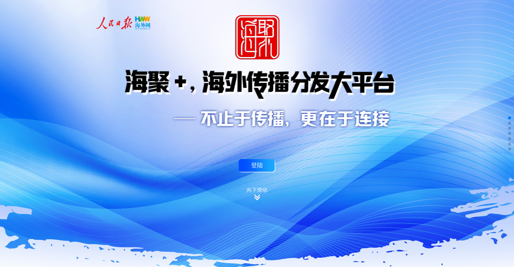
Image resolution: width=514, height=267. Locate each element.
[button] (509, 117)
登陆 (257, 165)
